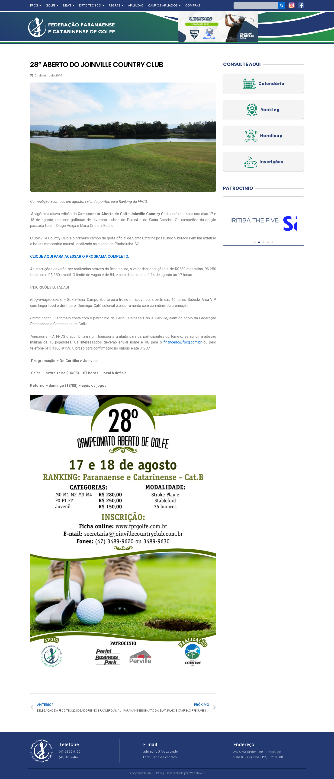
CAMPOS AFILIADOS (164, 5)
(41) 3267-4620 (69, 757)
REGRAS (116, 5)
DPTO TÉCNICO (91, 5)
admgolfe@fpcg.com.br (160, 751)
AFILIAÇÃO (136, 5)
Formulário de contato (160, 757)
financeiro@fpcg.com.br (183, 342)
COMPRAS (192, 5)
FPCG (35, 5)
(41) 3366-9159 (69, 751)
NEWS (68, 5)
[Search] (281, 5)
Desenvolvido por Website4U (185, 773)
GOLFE (52, 5)
